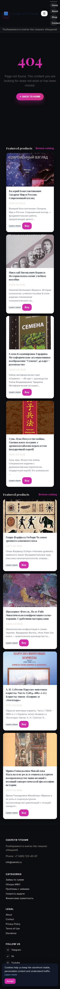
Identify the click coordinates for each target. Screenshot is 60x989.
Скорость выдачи (15, 893)
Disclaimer (11, 933)
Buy (27, 225)
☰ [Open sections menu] (44, 13)
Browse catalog (45, 148)
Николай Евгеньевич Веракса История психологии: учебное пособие (27, 276)
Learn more (15, 225)
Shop (54, 17)
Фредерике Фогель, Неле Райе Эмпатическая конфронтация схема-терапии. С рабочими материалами (29, 615)
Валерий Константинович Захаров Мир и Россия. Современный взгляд (25, 194)
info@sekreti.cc (14, 862)
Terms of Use (13, 928)
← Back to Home (30, 96)
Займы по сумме (15, 879)
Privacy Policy (13, 924)
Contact (54, 23)
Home (54, 5)
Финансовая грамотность (20, 898)
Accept (10, 981)
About (54, 11)
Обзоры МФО (13, 884)
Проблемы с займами (17, 889)
